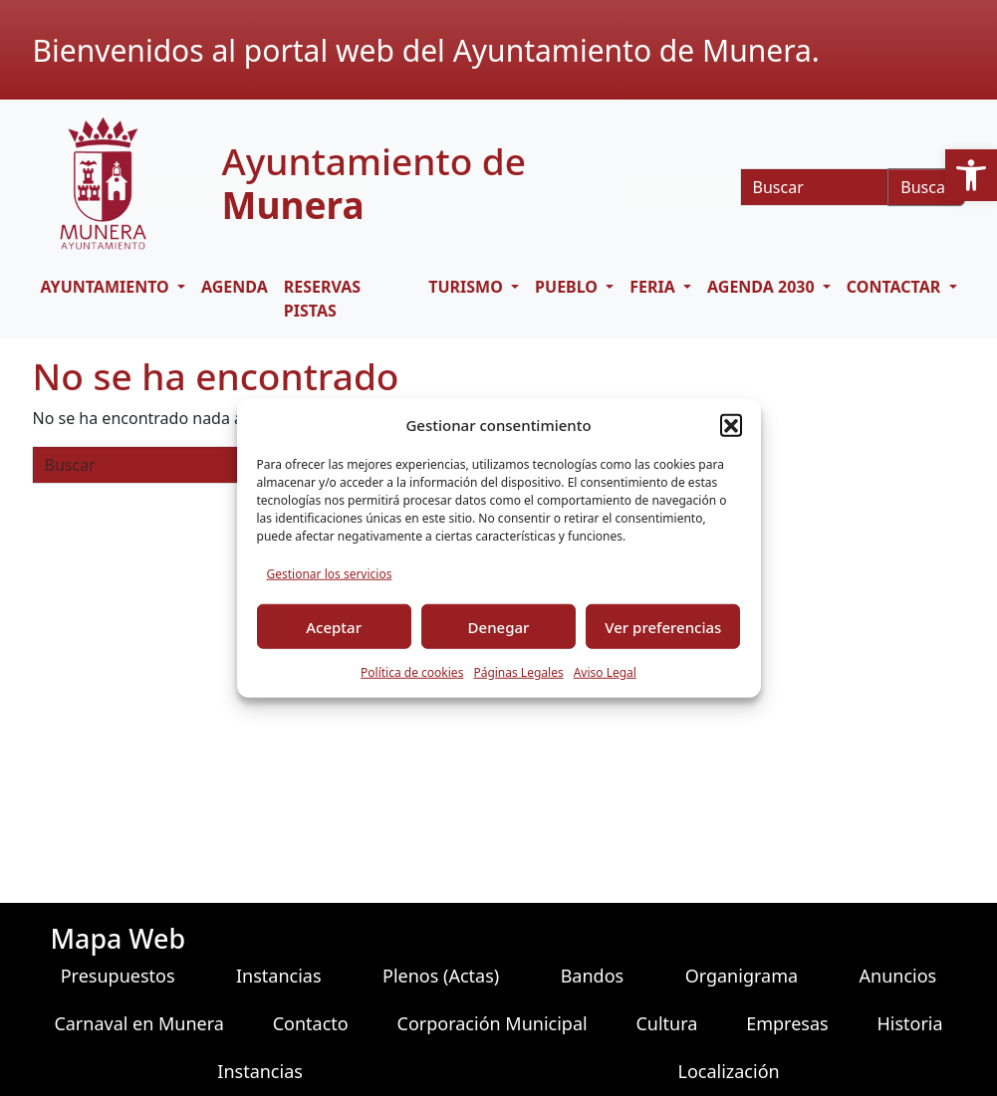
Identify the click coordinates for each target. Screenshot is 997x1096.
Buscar (925, 187)
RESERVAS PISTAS (322, 299)
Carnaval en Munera (139, 1023)
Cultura (666, 1023)
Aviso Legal (605, 672)
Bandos (592, 975)
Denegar (499, 626)
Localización (728, 1071)
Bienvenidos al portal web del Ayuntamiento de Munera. (426, 50)
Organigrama (741, 975)
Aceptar (334, 626)
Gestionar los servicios (329, 573)
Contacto (311, 1023)
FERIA (654, 287)
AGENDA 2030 (763, 287)
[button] (971, 175)
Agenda (234, 287)
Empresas (787, 1023)
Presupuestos (118, 975)
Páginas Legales (518, 672)
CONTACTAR (896, 287)
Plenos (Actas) (440, 975)
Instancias (279, 975)
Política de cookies (412, 672)
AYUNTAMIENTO (107, 287)
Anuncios (898, 975)
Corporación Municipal (492, 1023)
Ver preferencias (663, 626)
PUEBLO (568, 287)
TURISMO (467, 287)
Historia (909, 1023)
